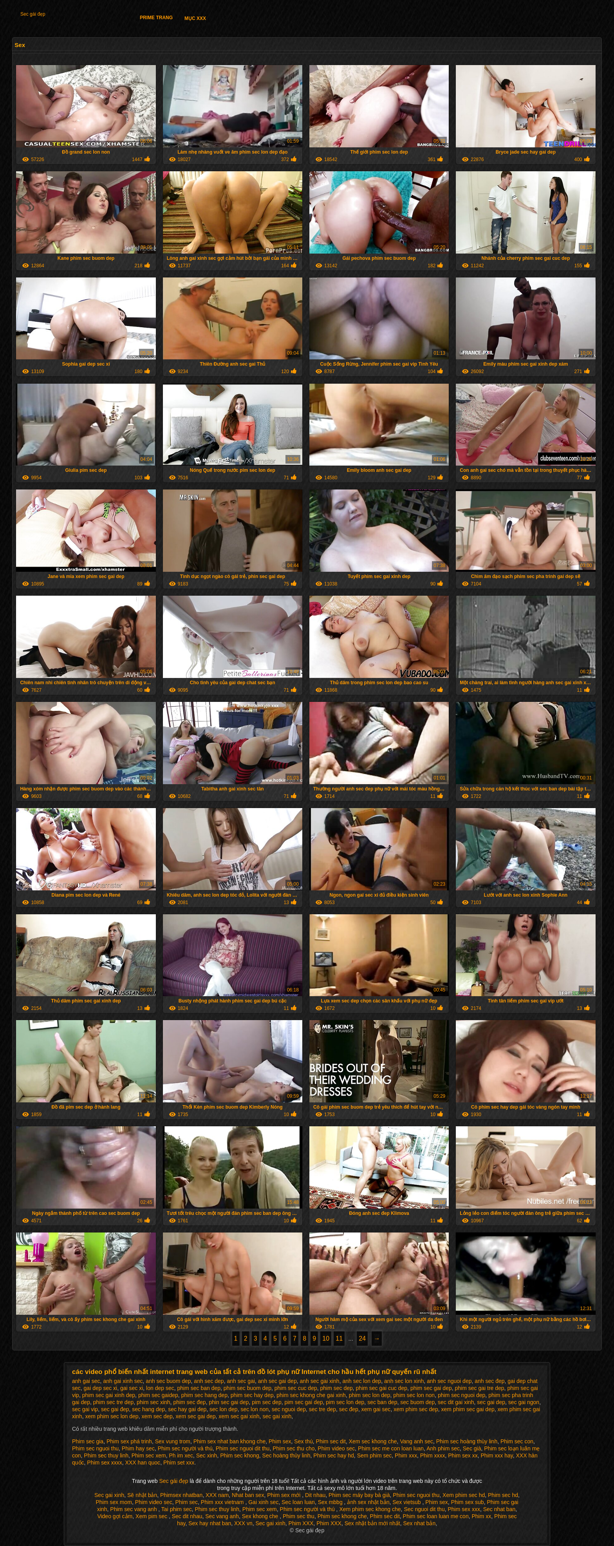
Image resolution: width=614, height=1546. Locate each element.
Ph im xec (181, 1455)
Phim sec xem (149, 1455)
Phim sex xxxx (104, 1462)
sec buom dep (417, 1402)
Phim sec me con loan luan (391, 1448)
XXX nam (217, 1495)
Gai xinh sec (263, 1502)
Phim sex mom (114, 1502)
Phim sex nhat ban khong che (229, 1441)
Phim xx (481, 1516)
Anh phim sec (443, 1448)
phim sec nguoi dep (461, 1395)
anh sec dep (209, 1381)
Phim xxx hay (497, 1455)
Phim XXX (301, 1523)
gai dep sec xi (100, 1388)
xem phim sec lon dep (111, 1416)
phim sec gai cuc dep (382, 1388)
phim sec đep (189, 1402)
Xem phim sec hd (463, 1495)
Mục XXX (195, 18)
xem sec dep (156, 1416)
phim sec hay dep (252, 1395)
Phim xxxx (432, 1455)
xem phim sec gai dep (468, 1409)
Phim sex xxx (464, 1509)
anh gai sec (86, 1381)
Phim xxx (406, 1455)
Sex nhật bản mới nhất (372, 1523)
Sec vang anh (222, 1516)
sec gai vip (85, 1409)
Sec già (472, 1448)
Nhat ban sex (248, 1495)
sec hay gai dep (187, 1409)
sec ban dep (382, 1402)
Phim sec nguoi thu (95, 1448)
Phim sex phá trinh (129, 1441)
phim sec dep (336, 1388)
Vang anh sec (416, 1441)
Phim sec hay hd (333, 1455)
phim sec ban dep (199, 1388)
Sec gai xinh (109, 1495)
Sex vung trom (172, 1441)
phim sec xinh (153, 1402)
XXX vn (243, 1523)
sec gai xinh (276, 1416)
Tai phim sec (176, 1509)
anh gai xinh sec (123, 1381)
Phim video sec (336, 1448)
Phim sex (280, 1441)
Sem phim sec (374, 1455)
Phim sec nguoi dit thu (243, 1448)
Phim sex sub (467, 1502)
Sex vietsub (407, 1502)
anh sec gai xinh (319, 1381)
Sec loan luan (298, 1502)
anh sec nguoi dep (449, 1381)
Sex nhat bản (419, 1523)
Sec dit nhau (187, 1516)
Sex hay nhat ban (209, 1523)
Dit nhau (315, 1495)
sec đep (348, 1409)
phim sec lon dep (369, 1395)
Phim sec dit (331, 1441)
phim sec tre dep (113, 1402)
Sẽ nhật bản (142, 1495)
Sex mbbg (331, 1502)
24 (362, 1338)
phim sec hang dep (204, 1395)
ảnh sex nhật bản (368, 1502)
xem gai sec (376, 1409)
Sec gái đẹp (32, 14)
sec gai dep (491, 1402)
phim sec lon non (414, 1395)
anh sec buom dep (168, 1381)
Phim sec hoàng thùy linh (466, 1441)
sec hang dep (148, 1409)
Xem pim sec (152, 1516)
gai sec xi (131, 1388)
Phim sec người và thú (185, 1448)
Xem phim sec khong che (370, 1509)
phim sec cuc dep (295, 1388)
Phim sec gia (87, 1441)
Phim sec (186, 1502)
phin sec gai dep (229, 1402)
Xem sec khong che (373, 1441)
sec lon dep (223, 1409)
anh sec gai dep (277, 1381)
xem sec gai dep (196, 1416)
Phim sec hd (503, 1495)
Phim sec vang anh (134, 1509)
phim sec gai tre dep (479, 1388)
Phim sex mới (284, 1495)
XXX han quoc (143, 1462)
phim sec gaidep (158, 1395)
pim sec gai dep (303, 1402)
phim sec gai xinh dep (108, 1395)
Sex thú (303, 1441)
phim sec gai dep (431, 1388)
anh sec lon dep (361, 1381)
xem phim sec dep (416, 1409)
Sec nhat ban (499, 1509)
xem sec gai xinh (239, 1416)
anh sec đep (489, 1381)
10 (325, 1338)
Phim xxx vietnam (223, 1502)
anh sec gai (241, 1381)
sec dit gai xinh (456, 1402)
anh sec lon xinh (404, 1381)
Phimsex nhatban (181, 1495)
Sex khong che (261, 1516)
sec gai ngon (523, 1402)
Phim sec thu (298, 1516)
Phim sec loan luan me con (436, 1516)
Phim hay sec (138, 1448)
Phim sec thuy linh (106, 1455)
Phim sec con (516, 1441)
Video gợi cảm (114, 1516)
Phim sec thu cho (293, 1448)
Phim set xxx (178, 1462)
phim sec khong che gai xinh (311, 1395)
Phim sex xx (462, 1455)
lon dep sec (160, 1388)
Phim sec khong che (342, 1516)
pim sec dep (266, 1402)
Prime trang (156, 17)
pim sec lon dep (345, 1402)
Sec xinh (206, 1455)
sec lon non (254, 1409)
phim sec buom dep (247, 1388)
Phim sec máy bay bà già (359, 1495)
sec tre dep (322, 1409)
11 (339, 1338)
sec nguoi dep (289, 1409)
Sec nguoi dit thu (424, 1509)
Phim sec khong (239, 1455)
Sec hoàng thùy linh (286, 1455)
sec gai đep (115, 1409)
